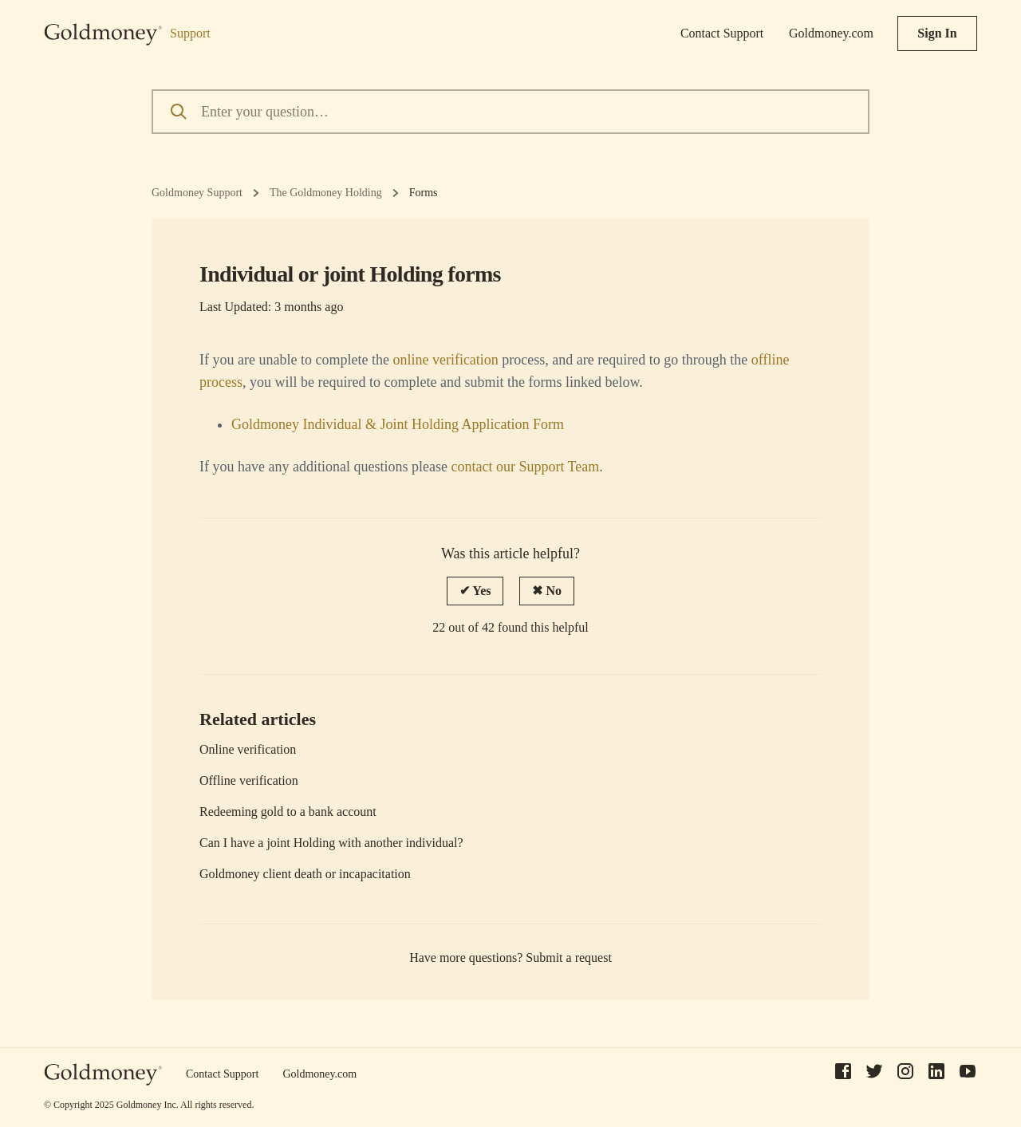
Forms (423, 193)
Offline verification (248, 780)
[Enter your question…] (510, 111)
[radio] (475, 591)
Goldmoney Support (197, 193)
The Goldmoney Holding (326, 193)
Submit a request (569, 957)
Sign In (936, 33)
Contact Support (721, 33)
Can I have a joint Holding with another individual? (331, 842)
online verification (445, 360)
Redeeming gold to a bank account (287, 811)
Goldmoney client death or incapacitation (305, 874)
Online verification (247, 749)
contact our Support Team (525, 467)
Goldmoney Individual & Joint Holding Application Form (397, 424)
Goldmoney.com (831, 33)
